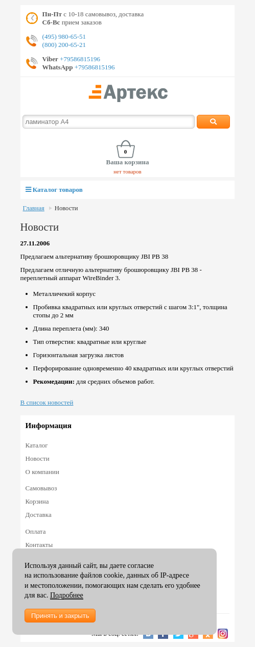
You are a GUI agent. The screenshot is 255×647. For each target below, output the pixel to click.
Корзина (37, 501)
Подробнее (66, 595)
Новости (66, 208)
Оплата (36, 531)
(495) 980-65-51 (64, 36)
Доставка (39, 514)
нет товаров (127, 171)
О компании (42, 472)
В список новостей (47, 402)
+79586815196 (79, 59)
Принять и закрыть (60, 615)
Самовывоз (41, 488)
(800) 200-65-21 (64, 44)
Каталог (37, 445)
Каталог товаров (54, 189)
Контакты (39, 545)
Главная (33, 208)
